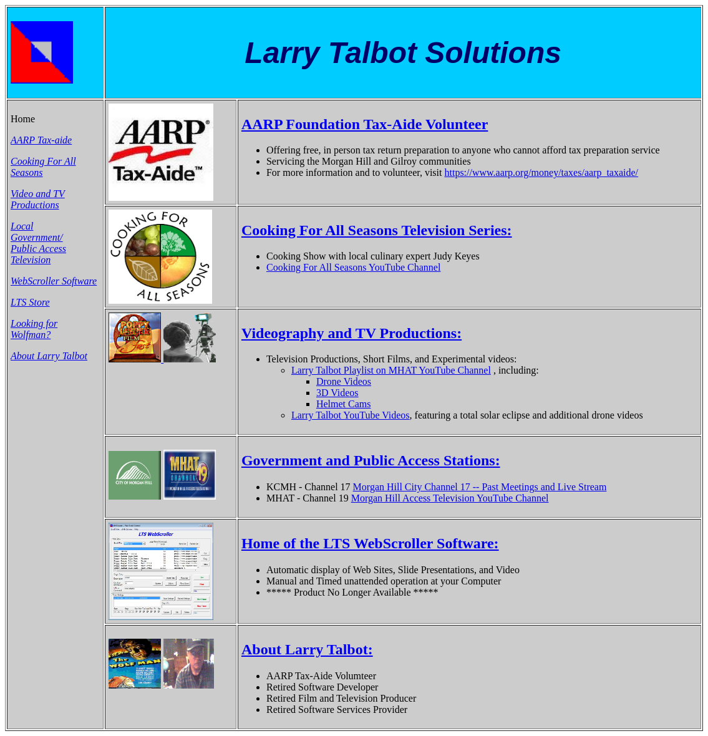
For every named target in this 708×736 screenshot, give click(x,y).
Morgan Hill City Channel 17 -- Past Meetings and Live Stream (480, 487)
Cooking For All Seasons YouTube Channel (353, 267)
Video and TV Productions (38, 199)
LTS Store (30, 302)
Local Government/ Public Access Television (38, 243)
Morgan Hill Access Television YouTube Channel (450, 498)
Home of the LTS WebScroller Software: (370, 543)
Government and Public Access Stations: (370, 460)
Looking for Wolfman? (34, 329)
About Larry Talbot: (307, 649)
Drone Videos (343, 381)
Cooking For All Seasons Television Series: (376, 230)
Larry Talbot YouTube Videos (350, 415)
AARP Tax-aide (41, 140)
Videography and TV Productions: (351, 333)
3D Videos (337, 392)
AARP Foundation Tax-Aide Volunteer (364, 124)
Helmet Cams (343, 404)
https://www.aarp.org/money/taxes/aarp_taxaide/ (541, 172)
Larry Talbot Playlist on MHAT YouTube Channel (391, 370)
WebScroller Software (54, 281)
